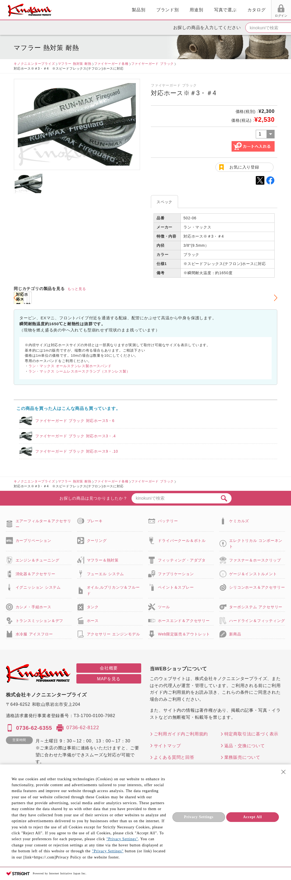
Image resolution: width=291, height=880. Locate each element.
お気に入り (241, 15)
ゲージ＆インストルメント (253, 574)
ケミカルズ (239, 521)
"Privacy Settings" (122, 839)
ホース (93, 620)
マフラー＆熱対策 (103, 560)
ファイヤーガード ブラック (152, 64)
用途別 (135, 10)
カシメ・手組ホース (33, 607)
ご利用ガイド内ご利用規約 (181, 734)
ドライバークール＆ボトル (182, 540)
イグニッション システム (38, 587)
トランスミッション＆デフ (39, 620)
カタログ (196, 10)
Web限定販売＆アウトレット (184, 634)
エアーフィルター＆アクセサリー (43, 524)
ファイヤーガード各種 (111, 64)
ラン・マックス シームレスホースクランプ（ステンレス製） (79, 371)
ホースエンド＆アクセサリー (184, 620)
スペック (164, 202)
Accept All (252, 817)
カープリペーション (33, 540)
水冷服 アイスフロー (34, 634)
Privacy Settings (199, 817)
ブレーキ (95, 521)
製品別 (77, 10)
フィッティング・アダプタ (182, 560)
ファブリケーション (176, 574)
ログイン (220, 15)
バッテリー (168, 521)
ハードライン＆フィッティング (257, 620)
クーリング (97, 540)
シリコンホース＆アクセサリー (257, 587)
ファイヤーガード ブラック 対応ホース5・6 (75, 420)
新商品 (235, 634)
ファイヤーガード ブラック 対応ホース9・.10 (76, 451)
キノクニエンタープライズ (34, 64)
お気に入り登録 (244, 167)
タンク (93, 607)
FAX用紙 (261, 15)
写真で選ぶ (164, 10)
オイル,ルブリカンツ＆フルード (113, 590)
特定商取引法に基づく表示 (251, 734)
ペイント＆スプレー (176, 587)
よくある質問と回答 (174, 757)
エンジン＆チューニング (37, 560)
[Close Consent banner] (283, 772)
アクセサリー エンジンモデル (113, 634)
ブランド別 (106, 10)
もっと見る (77, 289)
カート (283, 10)
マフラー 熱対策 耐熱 (74, 64)
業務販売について (242, 757)
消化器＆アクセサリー (35, 574)
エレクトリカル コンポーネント (255, 543)
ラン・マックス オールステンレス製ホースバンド (70, 366)
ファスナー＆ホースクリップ (255, 560)
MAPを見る (108, 679)
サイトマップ (167, 745)
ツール (164, 607)
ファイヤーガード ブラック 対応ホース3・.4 (75, 436)
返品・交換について (244, 745)
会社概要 (109, 668)
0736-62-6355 (34, 728)
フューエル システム (105, 574)
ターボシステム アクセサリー (255, 607)
